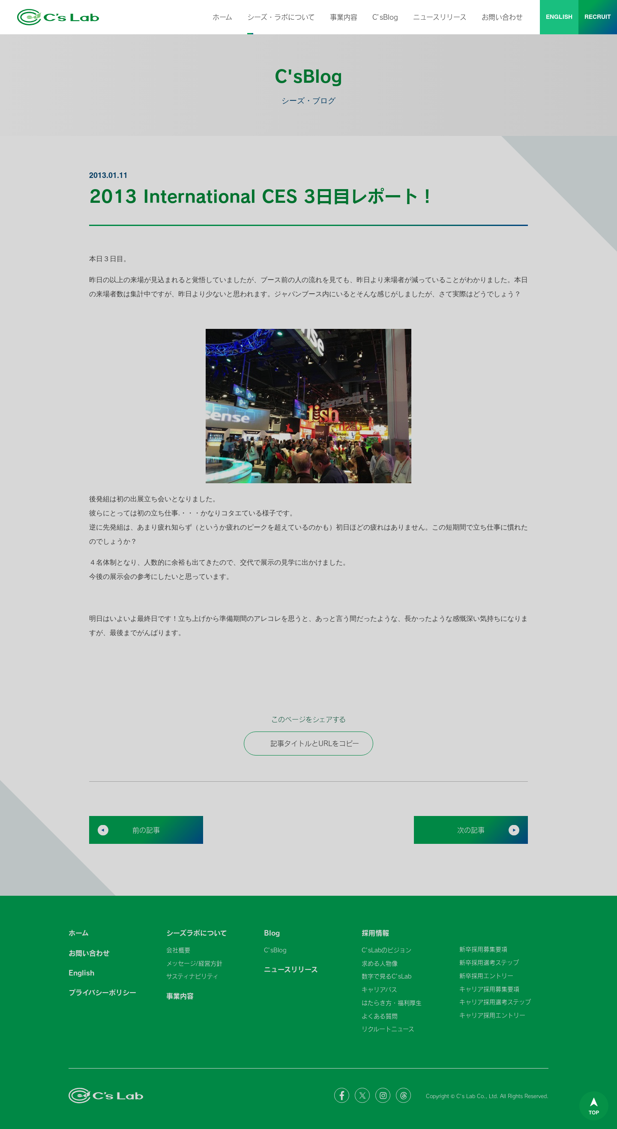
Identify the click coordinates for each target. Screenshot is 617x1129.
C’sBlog (385, 17)
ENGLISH (559, 17)
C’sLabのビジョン (386, 950)
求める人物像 (380, 963)
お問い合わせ (502, 17)
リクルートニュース (388, 1029)
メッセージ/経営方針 (194, 963)
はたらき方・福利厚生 (392, 1002)
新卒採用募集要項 (483, 949)
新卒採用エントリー (486, 975)
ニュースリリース (440, 17)
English (81, 972)
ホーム (222, 17)
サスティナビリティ (192, 976)
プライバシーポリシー (102, 992)
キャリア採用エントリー (492, 1015)
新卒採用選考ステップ (489, 962)
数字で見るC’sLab (386, 976)
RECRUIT (597, 17)
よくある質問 (380, 1016)
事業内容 (343, 17)
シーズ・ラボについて (281, 17)
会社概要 (178, 950)
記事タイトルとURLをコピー (308, 743)
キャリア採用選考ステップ (495, 1002)
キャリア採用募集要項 (489, 989)
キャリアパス (379, 989)
